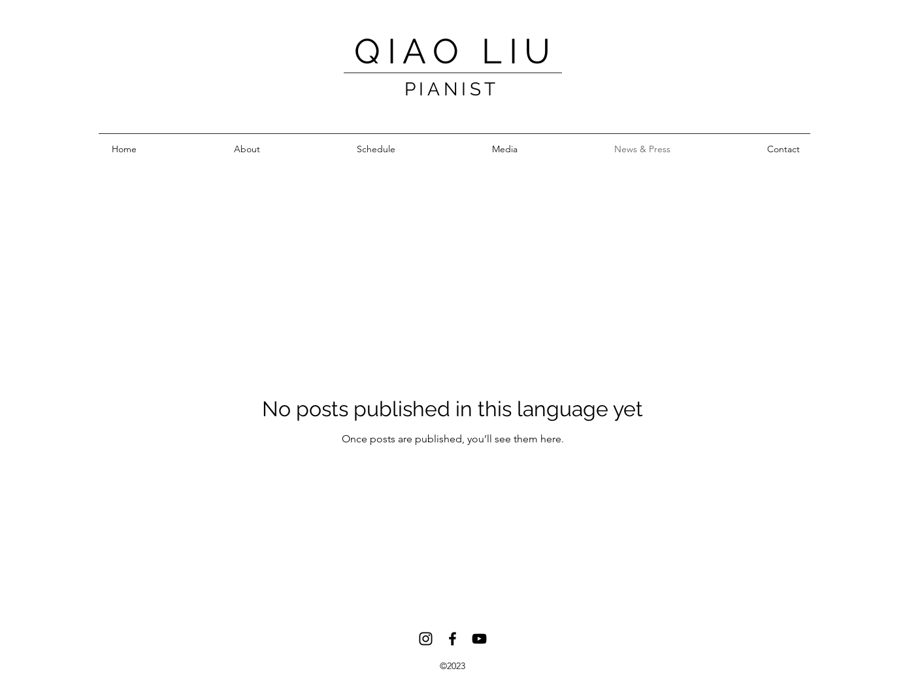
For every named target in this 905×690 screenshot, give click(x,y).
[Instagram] (426, 639)
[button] (505, 149)
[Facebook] (452, 639)
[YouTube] (479, 639)
